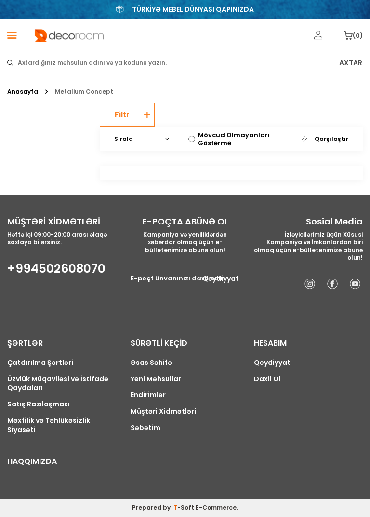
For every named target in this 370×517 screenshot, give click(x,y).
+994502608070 (56, 269)
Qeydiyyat (220, 278)
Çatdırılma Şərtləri (40, 362)
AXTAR (350, 63)
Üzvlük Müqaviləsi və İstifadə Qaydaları (57, 384)
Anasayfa (22, 92)
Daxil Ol (267, 379)
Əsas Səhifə (151, 362)
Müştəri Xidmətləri (163, 411)
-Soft (184, 507)
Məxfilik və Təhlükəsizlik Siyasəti (48, 425)
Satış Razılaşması (38, 404)
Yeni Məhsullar (156, 379)
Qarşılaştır (325, 139)
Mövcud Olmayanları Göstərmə (229, 139)
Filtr (132, 114)
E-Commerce (216, 507)
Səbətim (145, 428)
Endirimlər (148, 395)
